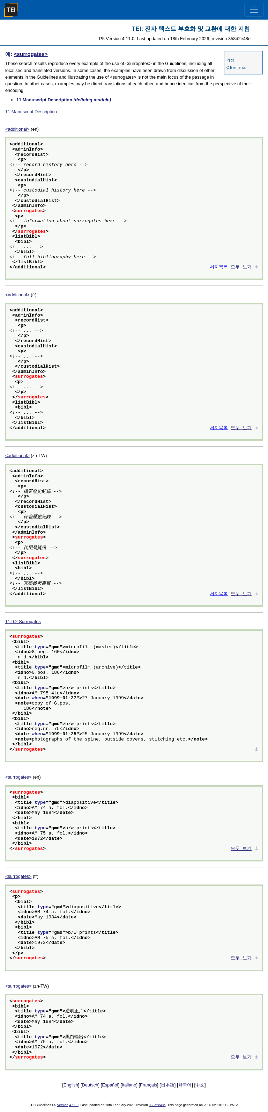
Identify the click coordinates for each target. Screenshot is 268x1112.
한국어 (185, 1085)
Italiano (129, 1085)
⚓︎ (256, 267)
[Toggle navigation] (254, 10)
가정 (230, 60)
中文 (199, 1085)
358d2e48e (157, 1105)
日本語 (167, 1085)
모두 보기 (241, 267)
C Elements (236, 67)
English (71, 1085)
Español (110, 1085)
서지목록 (219, 267)
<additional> (17, 129)
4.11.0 (74, 1105)
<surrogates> (30, 54)
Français (148, 1085)
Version (62, 1105)
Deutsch (90, 1085)
